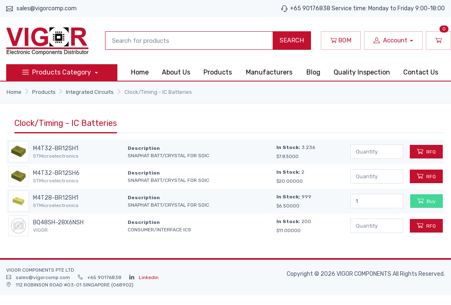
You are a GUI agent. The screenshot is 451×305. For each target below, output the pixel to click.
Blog (313, 72)
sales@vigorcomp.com (46, 8)
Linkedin (149, 277)
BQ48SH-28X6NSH (58, 222)
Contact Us (420, 72)
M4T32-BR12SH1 (55, 148)
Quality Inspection (362, 72)
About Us (176, 72)
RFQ (426, 151)
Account (390, 40)
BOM (340, 40)
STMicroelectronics (56, 156)
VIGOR (40, 230)
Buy (426, 201)
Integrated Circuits (90, 92)
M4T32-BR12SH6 (56, 173)
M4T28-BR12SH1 (55, 198)
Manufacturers (269, 72)
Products (217, 72)
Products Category (57, 72)
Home (140, 72)
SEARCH (292, 40)
